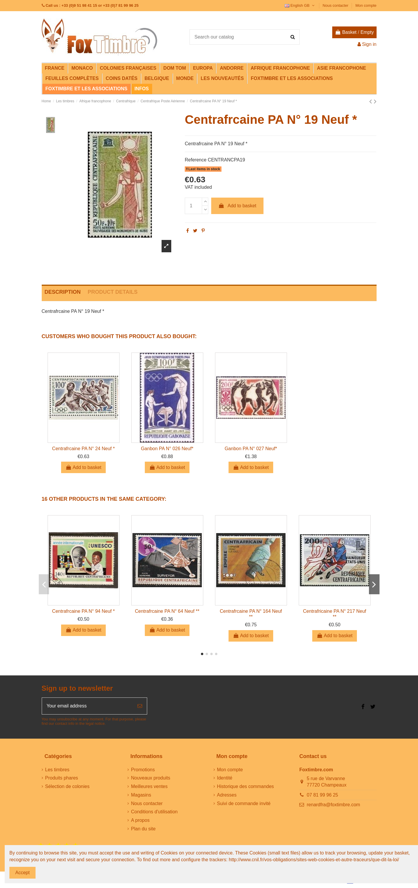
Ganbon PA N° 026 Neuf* (167, 448)
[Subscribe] (140, 706)
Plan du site (143, 828)
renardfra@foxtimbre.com (333, 804)
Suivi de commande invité (244, 803)
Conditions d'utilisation (154, 811)
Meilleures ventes (149, 786)
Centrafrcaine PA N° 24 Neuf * (83, 448)
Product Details (113, 292)
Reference (196, 159)
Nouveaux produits (150, 777)
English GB (300, 5)
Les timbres (57, 769)
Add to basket (237, 205)
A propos (140, 820)
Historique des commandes (245, 786)
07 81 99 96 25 (322, 794)
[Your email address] (87, 706)
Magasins (141, 794)
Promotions (143, 769)
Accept (22, 872)
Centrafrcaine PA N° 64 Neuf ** (167, 611)
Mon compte (366, 5)
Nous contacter (336, 5)
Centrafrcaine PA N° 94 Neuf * (83, 611)
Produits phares (61, 777)
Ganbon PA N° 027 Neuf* (251, 448)
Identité (224, 777)
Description (63, 292)
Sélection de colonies (67, 786)
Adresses (227, 794)
